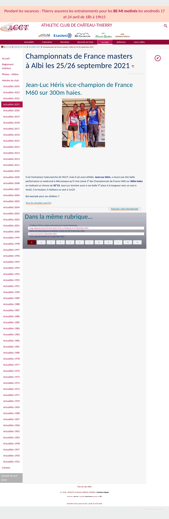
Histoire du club (20, 47)
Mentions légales (102, 493)
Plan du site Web (84, 486)
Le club (8, 47)
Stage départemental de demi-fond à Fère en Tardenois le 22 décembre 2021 (64, 228)
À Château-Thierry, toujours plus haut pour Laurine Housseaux (57, 225)
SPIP (101, 497)
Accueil (6, 58)
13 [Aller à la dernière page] (128, 244)
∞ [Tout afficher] (138, 244)
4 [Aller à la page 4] (60, 244)
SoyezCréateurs (89, 497)
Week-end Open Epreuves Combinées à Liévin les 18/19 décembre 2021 (62, 232)
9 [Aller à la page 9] (108, 244)
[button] (165, 26)
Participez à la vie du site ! (153, 510)
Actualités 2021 (34, 47)
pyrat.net (75, 497)
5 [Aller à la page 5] (70, 244)
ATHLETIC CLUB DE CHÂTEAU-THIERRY (78, 25)
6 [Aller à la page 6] (79, 244)
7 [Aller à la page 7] (89, 244)
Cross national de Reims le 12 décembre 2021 (50, 238)
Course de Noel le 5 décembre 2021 (46, 235)
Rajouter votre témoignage (124, 208)
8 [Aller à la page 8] (99, 244)
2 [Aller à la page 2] (41, 244)
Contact (6, 467)
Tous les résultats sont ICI (39, 203)
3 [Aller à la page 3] (50, 244)
